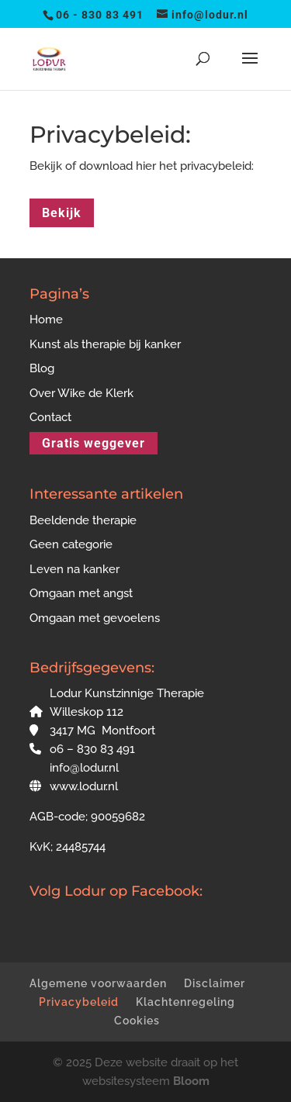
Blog (41, 368)
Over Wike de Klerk (81, 393)
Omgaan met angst (81, 593)
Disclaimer (214, 983)
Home (46, 319)
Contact (50, 417)
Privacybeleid (79, 1002)
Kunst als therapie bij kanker (105, 344)
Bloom (191, 1081)
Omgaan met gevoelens (94, 618)
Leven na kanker (74, 569)
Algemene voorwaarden (98, 983)
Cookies (137, 1020)
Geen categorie (71, 544)
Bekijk (61, 213)
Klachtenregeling (185, 1002)
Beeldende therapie (83, 520)
